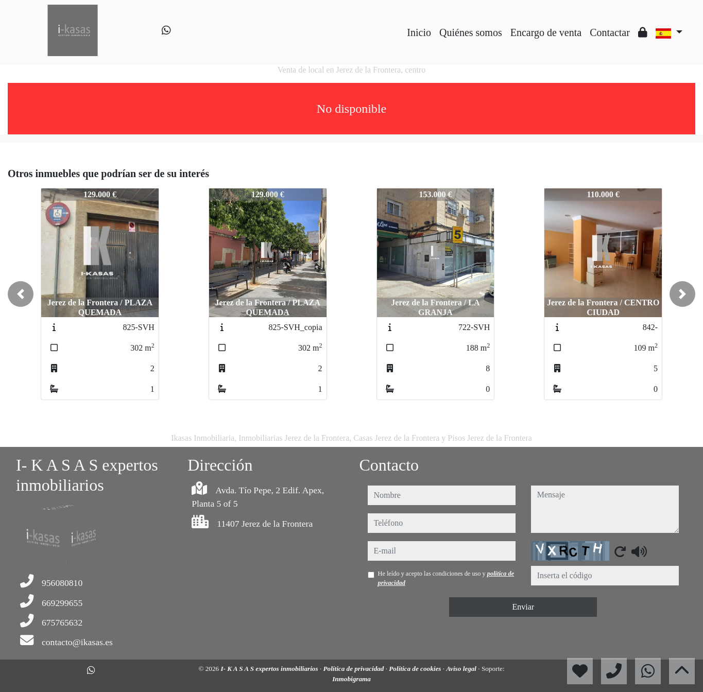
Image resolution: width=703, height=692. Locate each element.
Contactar (610, 32)
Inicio (419, 32)
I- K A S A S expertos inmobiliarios (270, 668)
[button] (20, 294)
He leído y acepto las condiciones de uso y (446, 578)
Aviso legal (462, 668)
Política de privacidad (354, 668)
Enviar (523, 606)
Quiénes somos (470, 32)
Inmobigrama (351, 679)
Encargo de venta (545, 32)
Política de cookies (415, 668)
